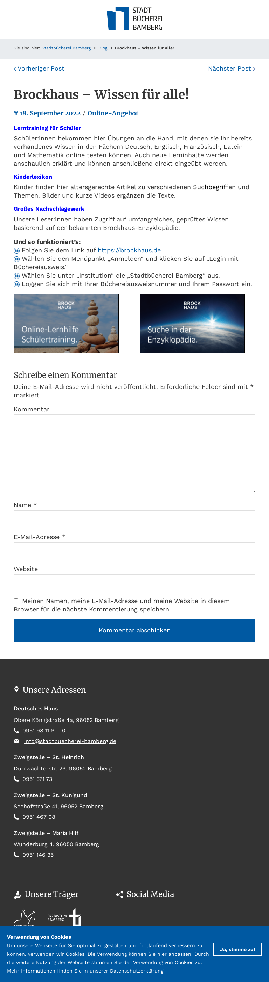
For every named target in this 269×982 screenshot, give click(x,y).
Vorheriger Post (39, 68)
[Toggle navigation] (19, 19)
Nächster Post (231, 68)
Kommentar (31, 409)
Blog (102, 48)
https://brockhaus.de (129, 250)
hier (162, 954)
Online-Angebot (113, 113)
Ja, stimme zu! (237, 949)
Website (26, 568)
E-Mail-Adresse (39, 536)
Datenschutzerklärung (136, 971)
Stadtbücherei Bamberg (66, 48)
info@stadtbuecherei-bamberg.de (70, 741)
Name (25, 505)
